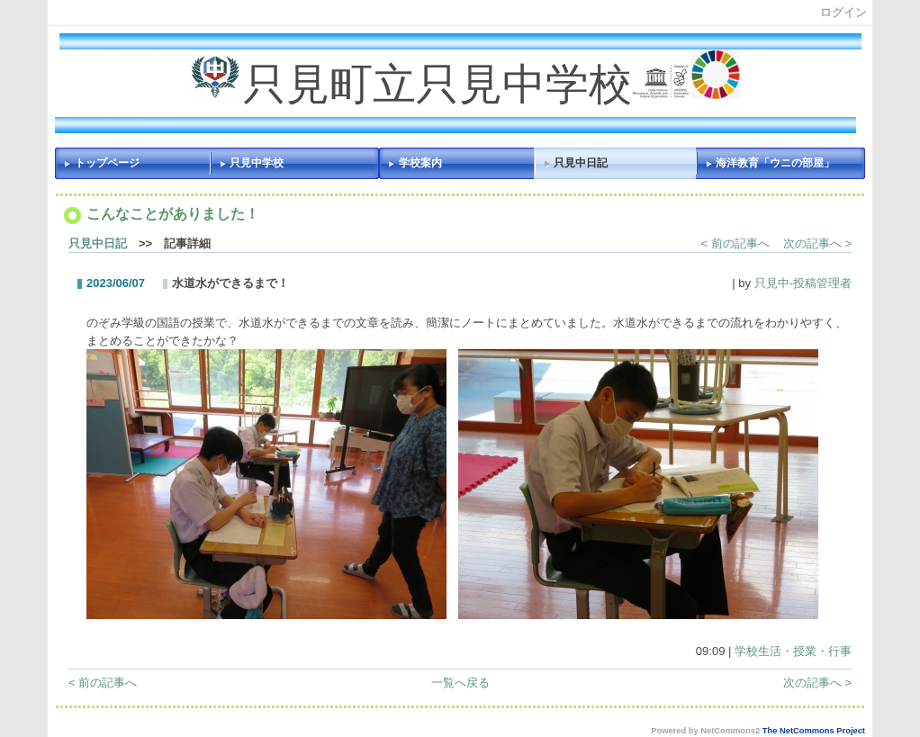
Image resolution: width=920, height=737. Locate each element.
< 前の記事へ (735, 243)
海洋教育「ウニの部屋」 (775, 163)
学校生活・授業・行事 (793, 651)
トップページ (107, 163)
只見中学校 (257, 163)
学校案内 (420, 163)
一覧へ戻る (460, 682)
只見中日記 (581, 163)
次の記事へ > (817, 243)
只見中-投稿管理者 (803, 283)
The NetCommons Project (813, 730)
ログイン (843, 12)
